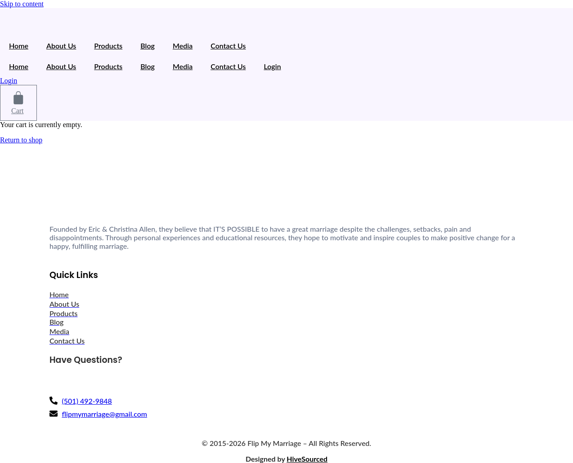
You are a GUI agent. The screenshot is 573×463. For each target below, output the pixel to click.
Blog (147, 45)
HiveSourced (306, 458)
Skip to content (22, 4)
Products (108, 45)
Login (272, 66)
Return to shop (21, 140)
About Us (61, 45)
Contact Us (228, 45)
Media (182, 45)
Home (18, 45)
